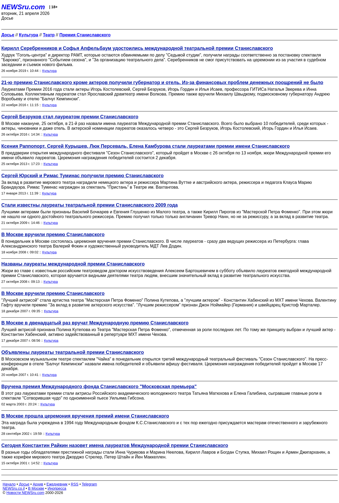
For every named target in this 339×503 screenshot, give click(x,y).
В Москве (36, 488)
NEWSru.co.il (14, 488)
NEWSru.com (23, 7)
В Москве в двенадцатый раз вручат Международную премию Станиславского (95, 323)
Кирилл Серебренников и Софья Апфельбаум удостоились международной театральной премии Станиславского (137, 48)
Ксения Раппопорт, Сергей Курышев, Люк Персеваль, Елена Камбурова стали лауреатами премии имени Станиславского (145, 146)
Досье (24, 484)
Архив (38, 484)
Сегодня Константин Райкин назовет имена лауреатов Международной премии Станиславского (114, 445)
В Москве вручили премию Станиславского (53, 234)
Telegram (89, 484)
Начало (9, 484)
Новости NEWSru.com (25, 493)
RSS (74, 484)
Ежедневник (57, 484)
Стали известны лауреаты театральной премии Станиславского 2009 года (89, 205)
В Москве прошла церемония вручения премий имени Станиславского (85, 416)
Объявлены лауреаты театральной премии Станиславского (72, 352)
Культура (49, 71)
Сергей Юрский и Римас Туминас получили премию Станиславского (82, 175)
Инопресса (57, 488)
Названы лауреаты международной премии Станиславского (73, 264)
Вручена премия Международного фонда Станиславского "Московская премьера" (99, 386)
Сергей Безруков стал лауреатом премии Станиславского (69, 116)
